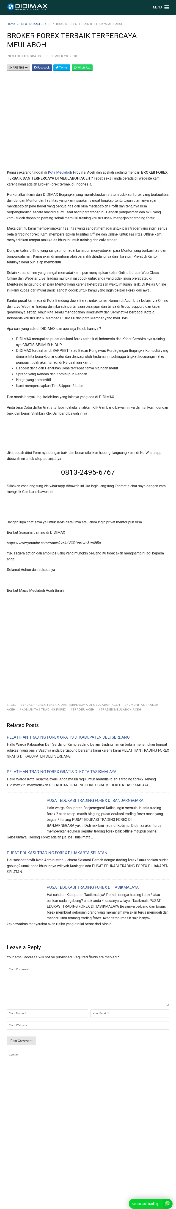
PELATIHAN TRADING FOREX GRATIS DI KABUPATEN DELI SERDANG (68, 737)
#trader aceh (82, 709)
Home (11, 24)
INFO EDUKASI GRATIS (35, 24)
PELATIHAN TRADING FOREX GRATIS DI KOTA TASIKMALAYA (61, 771)
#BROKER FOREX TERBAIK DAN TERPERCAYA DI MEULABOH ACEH (70, 704)
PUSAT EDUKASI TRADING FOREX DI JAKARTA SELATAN (57, 852)
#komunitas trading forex (43, 709)
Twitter (62, 67)
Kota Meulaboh (60, 172)
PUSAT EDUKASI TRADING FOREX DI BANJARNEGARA (95, 800)
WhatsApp (82, 67)
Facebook (42, 67)
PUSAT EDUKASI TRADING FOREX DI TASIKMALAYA (93, 887)
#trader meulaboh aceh (120, 709)
